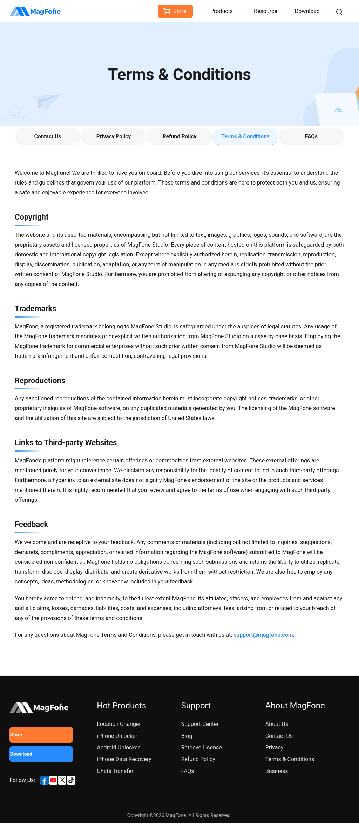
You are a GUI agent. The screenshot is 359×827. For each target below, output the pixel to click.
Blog (186, 739)
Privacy (274, 751)
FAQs (311, 138)
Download (307, 11)
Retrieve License (201, 751)
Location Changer (119, 728)
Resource (265, 11)
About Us (276, 728)
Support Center (199, 728)
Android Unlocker (118, 751)
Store (179, 11)
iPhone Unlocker (117, 739)
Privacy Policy (114, 138)
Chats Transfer (115, 775)
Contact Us (47, 138)
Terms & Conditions (245, 138)
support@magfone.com (263, 639)
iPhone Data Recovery (124, 763)
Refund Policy (179, 138)
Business (276, 775)
